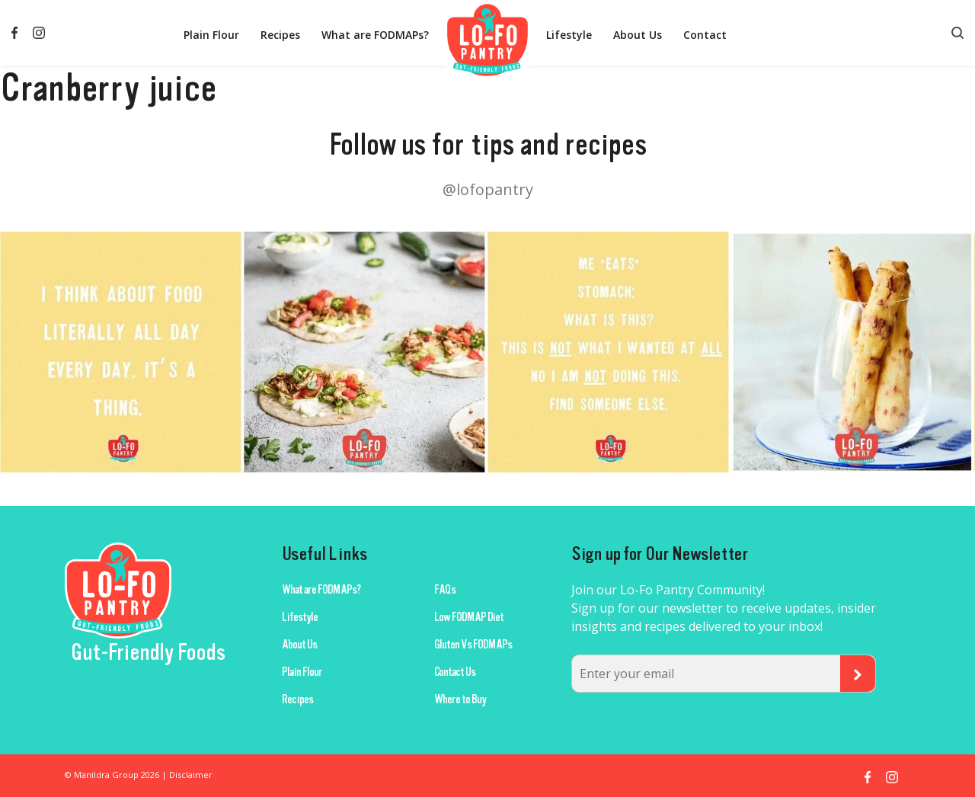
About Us (637, 34)
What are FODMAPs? (375, 34)
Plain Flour (211, 34)
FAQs (445, 590)
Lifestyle (569, 34)
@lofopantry (488, 189)
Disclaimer (191, 774)
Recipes (280, 34)
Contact (705, 34)
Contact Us (454, 672)
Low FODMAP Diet (468, 617)
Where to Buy (460, 699)
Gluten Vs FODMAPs (473, 644)
